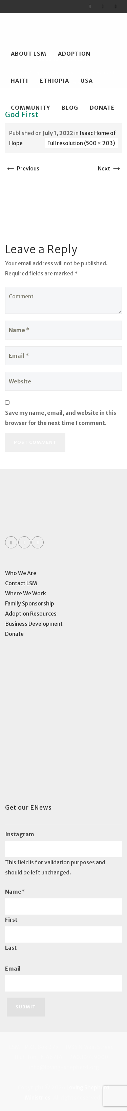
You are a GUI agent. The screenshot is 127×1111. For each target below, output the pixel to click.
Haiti (19, 80)
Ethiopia (54, 80)
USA (87, 80)
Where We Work (25, 593)
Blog (70, 107)
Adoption (74, 53)
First (11, 919)
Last (11, 947)
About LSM (28, 53)
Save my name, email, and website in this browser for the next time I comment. (60, 417)
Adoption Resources (31, 613)
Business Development (34, 623)
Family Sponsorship (29, 603)
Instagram (19, 834)
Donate (102, 107)
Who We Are (20, 573)
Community (30, 107)
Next (110, 168)
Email (13, 968)
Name (15, 891)
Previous (22, 168)
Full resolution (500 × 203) (81, 143)
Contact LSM (21, 583)
